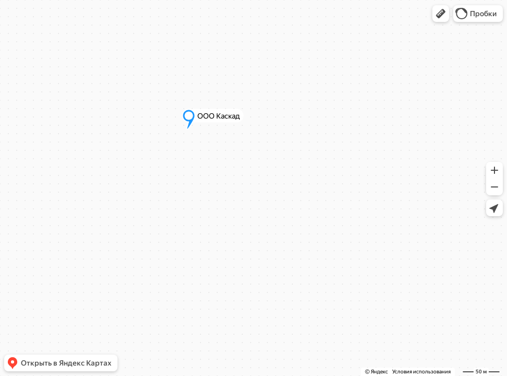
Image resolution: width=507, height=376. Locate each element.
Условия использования (421, 371)
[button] (440, 13)
